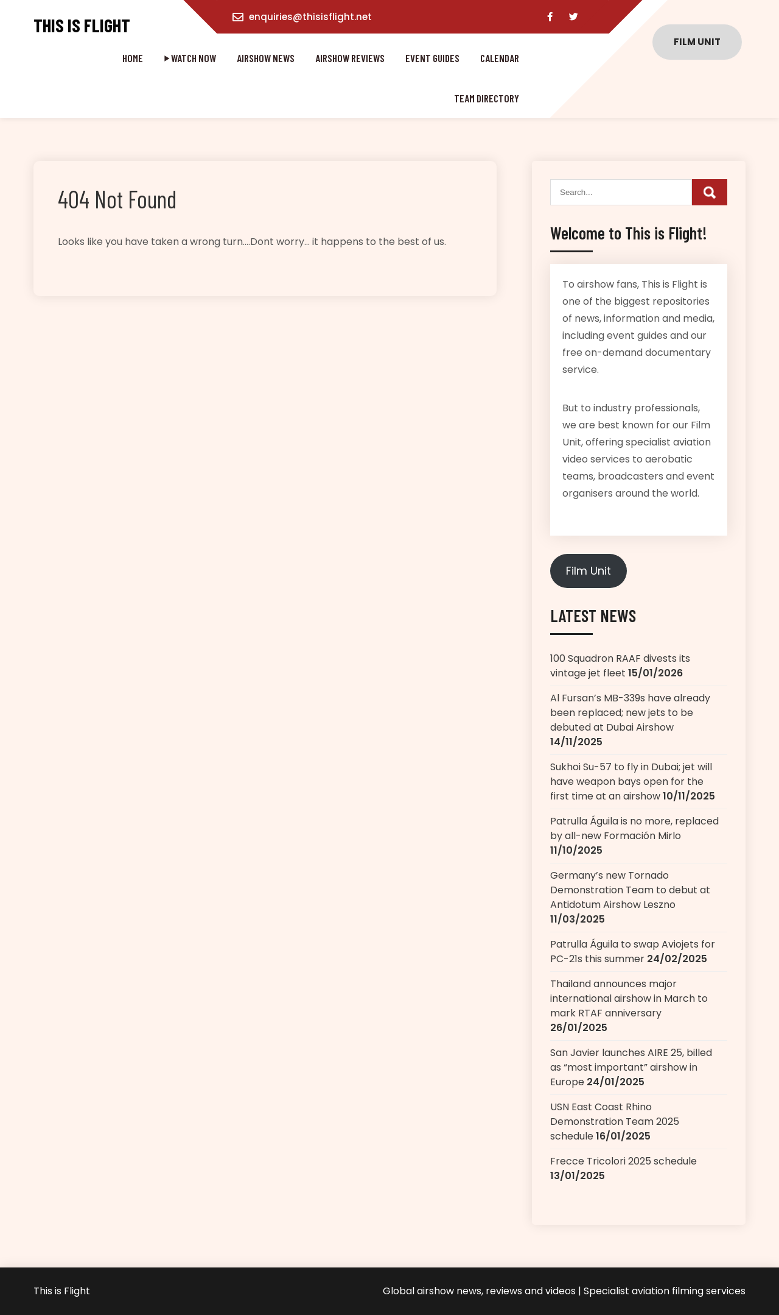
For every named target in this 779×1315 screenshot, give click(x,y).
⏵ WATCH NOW (190, 58)
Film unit (697, 41)
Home (132, 58)
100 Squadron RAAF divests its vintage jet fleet (620, 665)
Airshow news (266, 58)
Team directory (486, 98)
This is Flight (81, 25)
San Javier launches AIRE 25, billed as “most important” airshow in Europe (631, 1067)
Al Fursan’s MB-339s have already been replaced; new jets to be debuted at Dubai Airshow (630, 712)
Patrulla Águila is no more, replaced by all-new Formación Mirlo (634, 828)
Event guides (432, 58)
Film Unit (588, 570)
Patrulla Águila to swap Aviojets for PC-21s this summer (632, 951)
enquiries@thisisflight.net (310, 16)
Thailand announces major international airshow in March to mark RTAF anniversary (629, 998)
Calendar (499, 58)
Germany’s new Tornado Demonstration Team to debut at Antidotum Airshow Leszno (630, 890)
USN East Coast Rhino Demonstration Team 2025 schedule (614, 1121)
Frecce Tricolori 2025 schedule (623, 1161)
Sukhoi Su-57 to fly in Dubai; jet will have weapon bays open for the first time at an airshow (631, 781)
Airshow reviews (350, 58)
